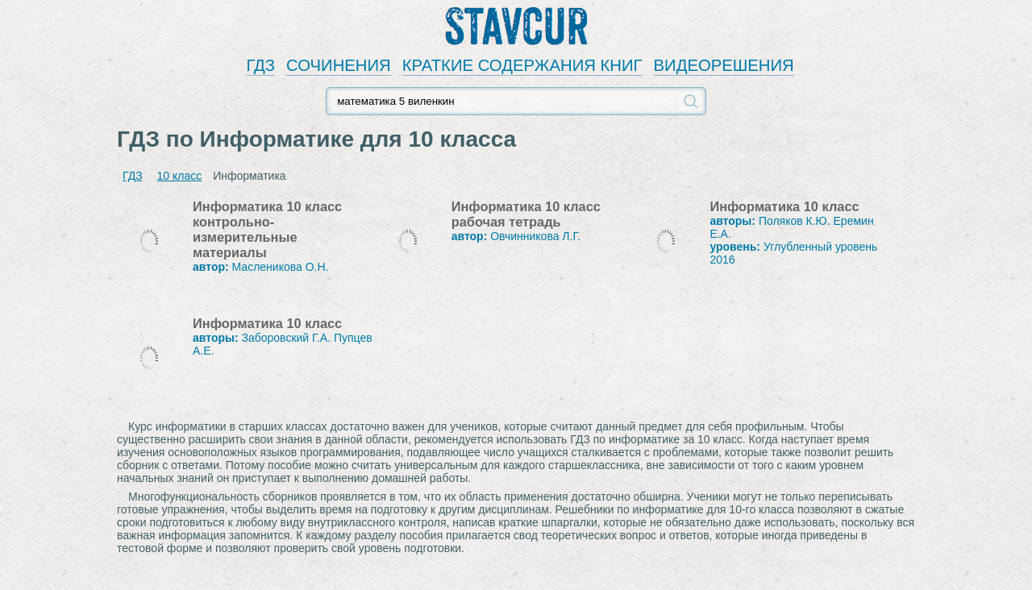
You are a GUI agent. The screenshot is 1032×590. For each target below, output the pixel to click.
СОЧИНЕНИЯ (338, 65)
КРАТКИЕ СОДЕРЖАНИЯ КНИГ (522, 65)
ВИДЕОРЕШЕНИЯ (724, 65)
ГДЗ (260, 65)
